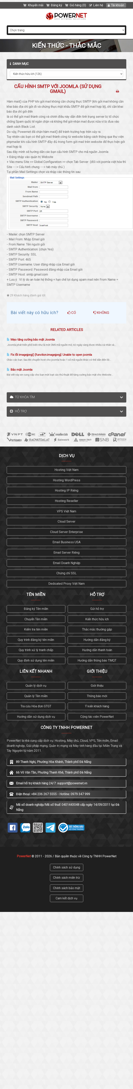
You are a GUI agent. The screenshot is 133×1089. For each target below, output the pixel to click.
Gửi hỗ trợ (97, 609)
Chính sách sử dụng (66, 867)
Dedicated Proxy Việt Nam (66, 583)
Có (71, 313)
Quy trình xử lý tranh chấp (36, 650)
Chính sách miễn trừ (66, 877)
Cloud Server (66, 521)
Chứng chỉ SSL (66, 573)
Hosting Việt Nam (66, 470)
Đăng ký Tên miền (36, 609)
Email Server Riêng (66, 552)
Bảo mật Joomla (19, 369)
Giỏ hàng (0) (78, 5)
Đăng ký (56, 5)
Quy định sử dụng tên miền (36, 660)
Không (101, 313)
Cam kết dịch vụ (66, 898)
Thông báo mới (97, 696)
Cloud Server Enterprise (66, 532)
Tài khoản (117, 5)
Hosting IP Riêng (66, 490)
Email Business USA (66, 542)
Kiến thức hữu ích (97, 619)
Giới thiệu (97, 685)
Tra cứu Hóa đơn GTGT (36, 706)
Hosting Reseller (66, 501)
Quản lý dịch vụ (35, 685)
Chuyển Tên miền (35, 619)
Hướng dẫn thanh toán (97, 650)
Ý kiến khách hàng (97, 706)
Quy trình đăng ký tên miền (36, 640)
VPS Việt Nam (66, 511)
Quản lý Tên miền (36, 696)
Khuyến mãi (35, 5)
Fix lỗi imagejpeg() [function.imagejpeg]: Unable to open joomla (49, 355)
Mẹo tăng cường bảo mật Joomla (31, 339)
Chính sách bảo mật (66, 888)
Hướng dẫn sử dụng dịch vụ (36, 717)
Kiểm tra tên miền (36, 629)
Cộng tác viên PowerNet (97, 717)
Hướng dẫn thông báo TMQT (97, 660)
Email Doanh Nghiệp (66, 563)
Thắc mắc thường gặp (97, 629)
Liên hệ (98, 5)
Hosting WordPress (66, 480)
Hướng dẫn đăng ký (97, 640)
